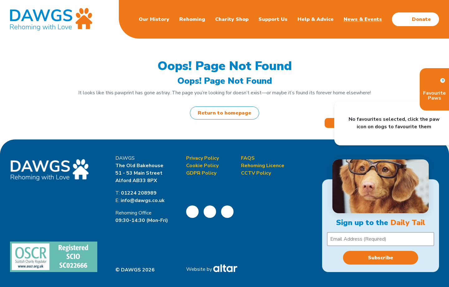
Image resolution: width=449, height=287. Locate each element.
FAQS (248, 158)
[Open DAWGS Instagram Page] (210, 211)
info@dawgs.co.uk (143, 200)
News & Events (363, 19)
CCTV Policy (256, 173)
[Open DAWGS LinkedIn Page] (227, 211)
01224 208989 (139, 193)
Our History (154, 19)
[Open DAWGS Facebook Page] (192, 211)
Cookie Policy (202, 165)
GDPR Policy (201, 173)
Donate (421, 19)
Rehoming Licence (262, 165)
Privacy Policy (202, 158)
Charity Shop (232, 19)
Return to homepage (224, 113)
